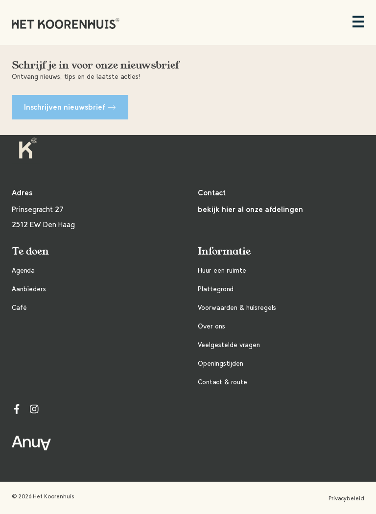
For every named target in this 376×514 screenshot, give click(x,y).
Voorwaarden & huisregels (237, 308)
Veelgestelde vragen (229, 345)
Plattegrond (216, 289)
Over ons (211, 326)
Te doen (30, 251)
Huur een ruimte (222, 270)
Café (19, 308)
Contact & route (222, 382)
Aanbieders (29, 289)
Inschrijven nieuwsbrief (70, 107)
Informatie (224, 251)
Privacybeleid (346, 498)
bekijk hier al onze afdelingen (250, 209)
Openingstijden (220, 363)
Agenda (23, 270)
